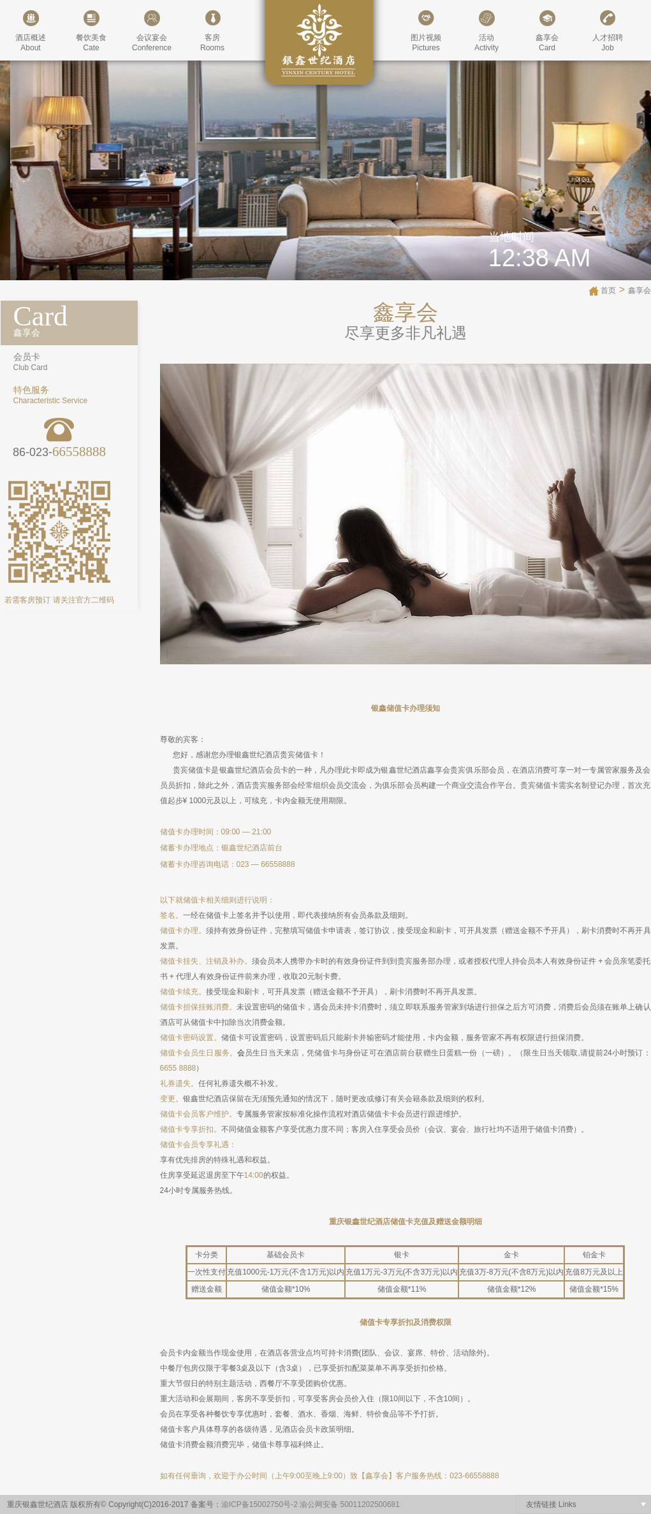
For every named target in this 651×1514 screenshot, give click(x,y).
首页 (608, 290)
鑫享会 (639, 290)
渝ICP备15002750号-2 (259, 1504)
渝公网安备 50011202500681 (350, 1504)
